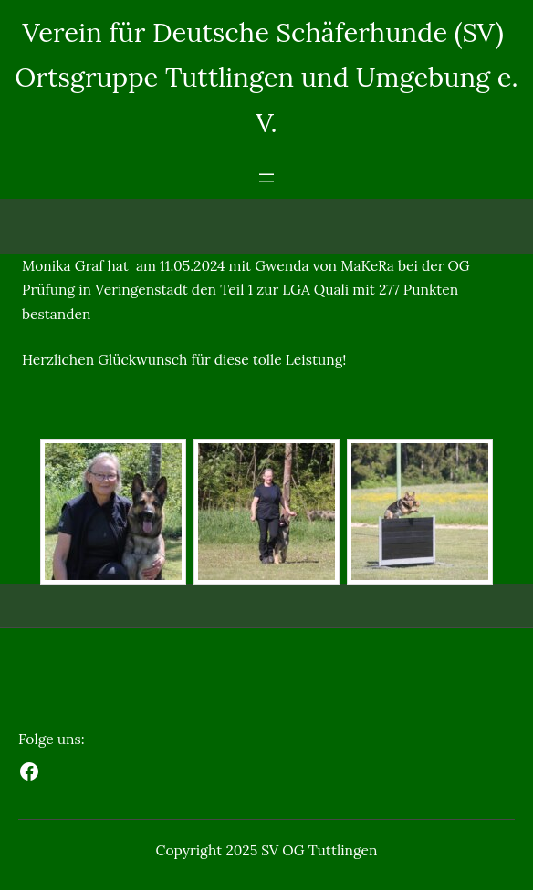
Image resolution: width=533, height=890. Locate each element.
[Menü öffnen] (266, 178)
